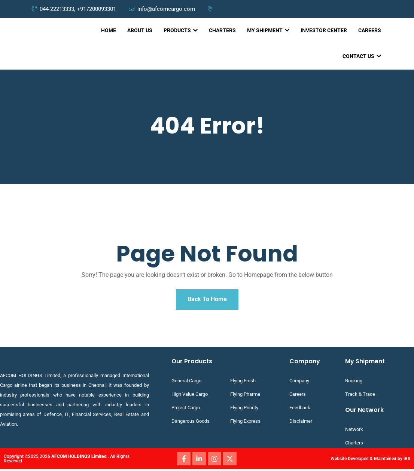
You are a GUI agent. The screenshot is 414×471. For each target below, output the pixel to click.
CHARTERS (222, 30)
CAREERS (369, 30)
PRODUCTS (181, 30)
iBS (407, 460)
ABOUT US (139, 30)
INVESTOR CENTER (324, 30)
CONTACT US (362, 56)
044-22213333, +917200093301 (74, 9)
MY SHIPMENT (268, 30)
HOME (108, 30)
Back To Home (207, 300)
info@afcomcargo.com (163, 9)
